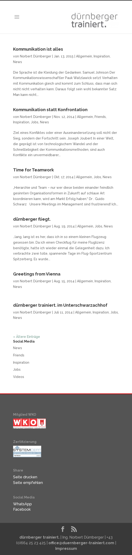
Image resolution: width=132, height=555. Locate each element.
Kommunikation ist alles (38, 49)
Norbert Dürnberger (35, 56)
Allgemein (84, 56)
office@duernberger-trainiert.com (81, 543)
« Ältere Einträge (26, 337)
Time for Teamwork (33, 169)
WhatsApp (22, 504)
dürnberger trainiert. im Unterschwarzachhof (60, 305)
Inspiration (102, 56)
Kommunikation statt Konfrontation (50, 109)
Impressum (66, 548)
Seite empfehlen (28, 482)
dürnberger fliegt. (32, 219)
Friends (100, 117)
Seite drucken (25, 477)
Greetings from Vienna (36, 274)
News (17, 62)
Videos (18, 377)
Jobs (34, 122)
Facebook (22, 509)
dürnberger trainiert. (39, 537)
